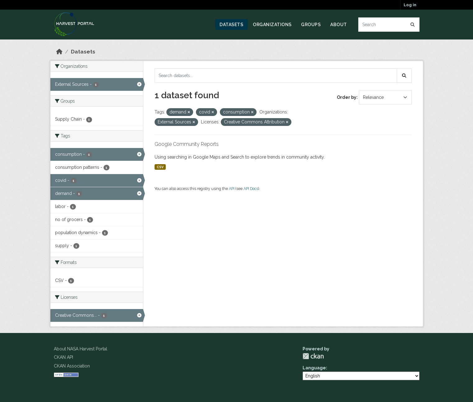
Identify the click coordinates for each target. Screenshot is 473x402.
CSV (160, 167)
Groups (311, 24)
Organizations (272, 24)
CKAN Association (72, 365)
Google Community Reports (187, 144)
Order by (346, 97)
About (338, 24)
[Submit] (412, 24)
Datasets (231, 24)
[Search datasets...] (389, 24)
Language (314, 367)
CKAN (313, 356)
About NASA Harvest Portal (80, 348)
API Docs (250, 188)
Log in (410, 4)
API (231, 188)
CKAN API (63, 357)
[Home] (59, 52)
